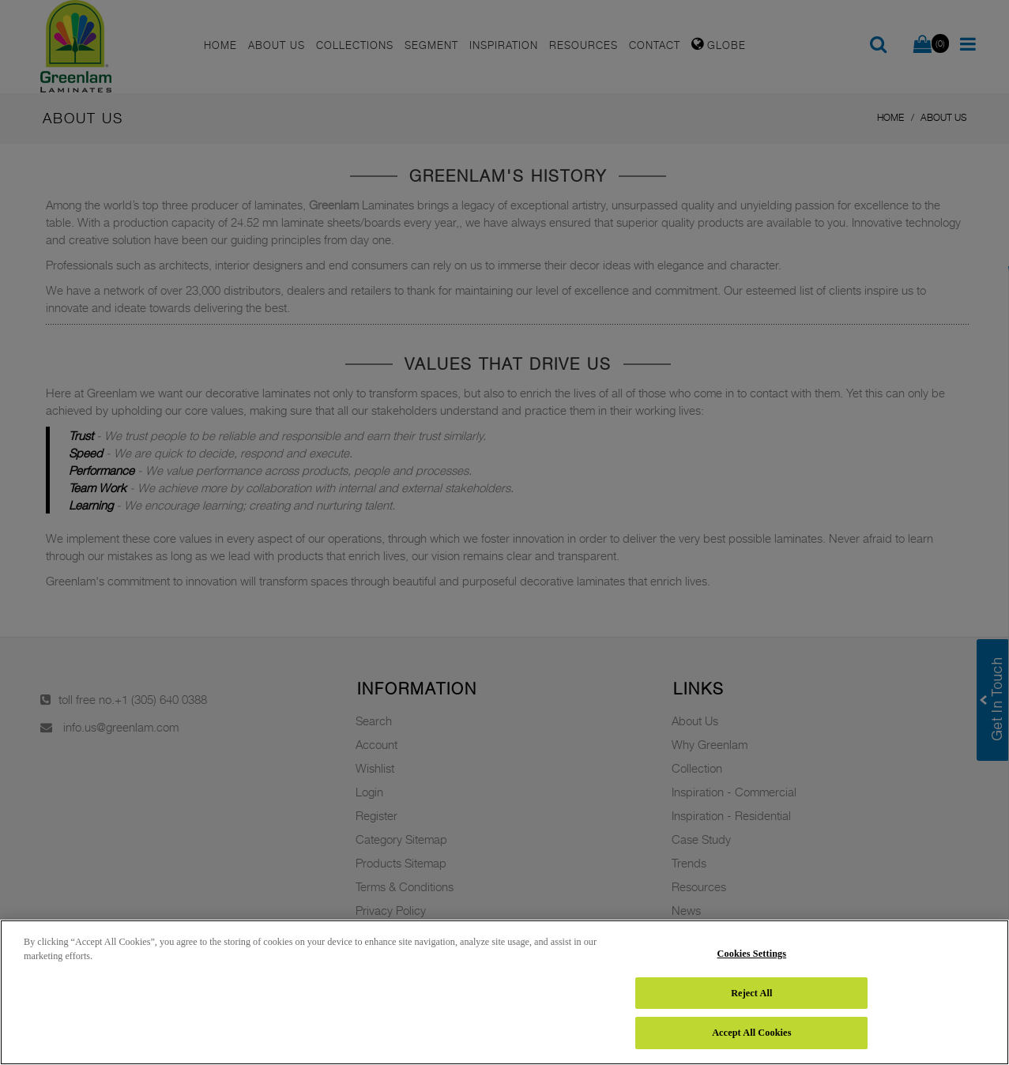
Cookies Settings (752, 953)
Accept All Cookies (751, 1032)
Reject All (751, 993)
